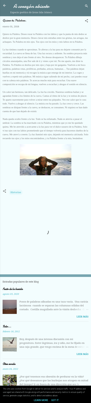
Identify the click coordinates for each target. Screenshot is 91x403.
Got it (55, 400)
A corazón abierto (31, 6)
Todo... (7, 327)
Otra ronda (9, 364)
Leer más (82, 316)
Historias (15, 192)
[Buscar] (86, 6)
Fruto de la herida (13, 289)
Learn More (41, 400)
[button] (86, 21)
